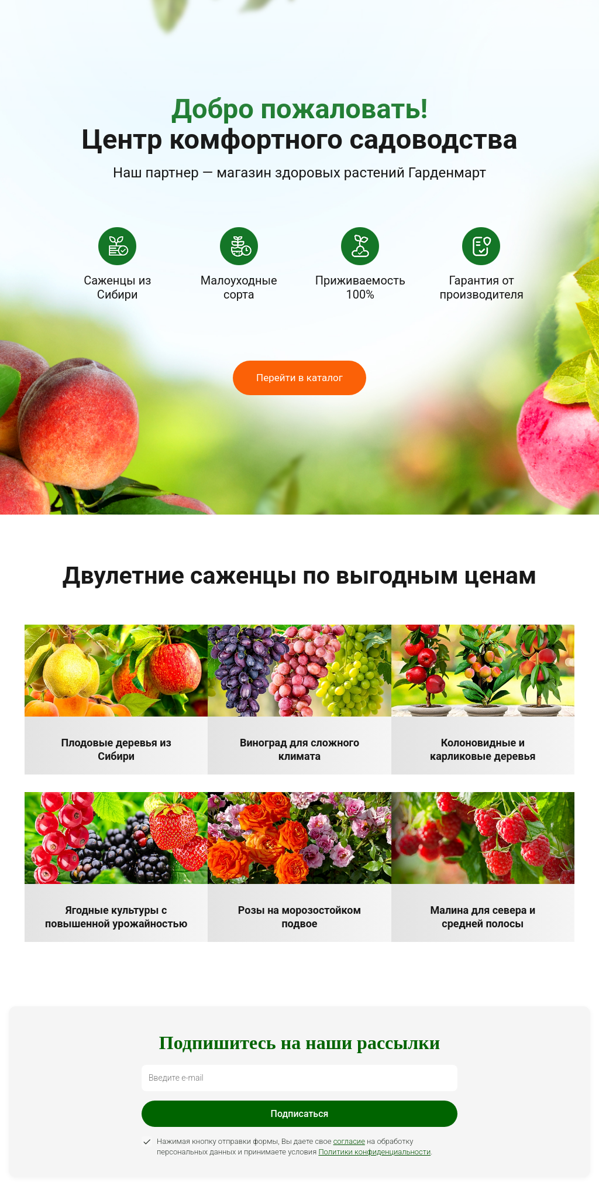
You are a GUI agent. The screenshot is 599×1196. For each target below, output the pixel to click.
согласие (349, 1141)
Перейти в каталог (299, 377)
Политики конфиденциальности (374, 1151)
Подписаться (300, 1113)
